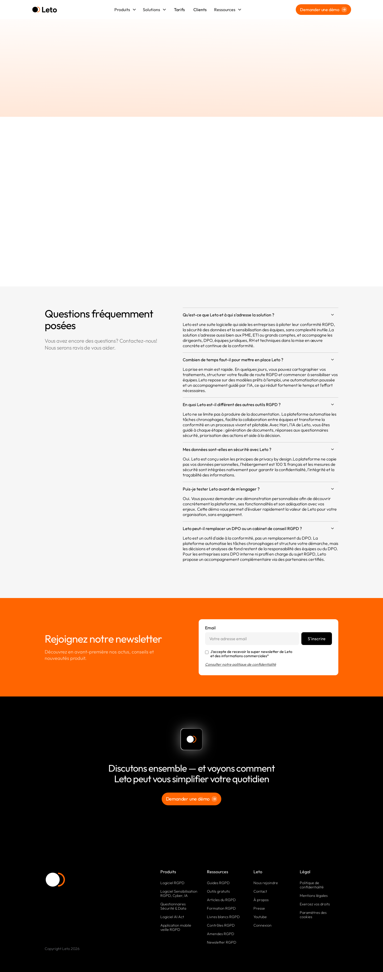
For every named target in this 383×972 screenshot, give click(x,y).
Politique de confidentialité (312, 884)
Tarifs (179, 9)
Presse (259, 908)
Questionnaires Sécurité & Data (173, 906)
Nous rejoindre (265, 882)
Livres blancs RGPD (223, 916)
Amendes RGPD (220, 933)
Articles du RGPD (221, 899)
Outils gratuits (218, 891)
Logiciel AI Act (172, 916)
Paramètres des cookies (313, 914)
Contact (260, 891)
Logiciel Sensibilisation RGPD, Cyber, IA (178, 893)
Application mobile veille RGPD (175, 927)
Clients (200, 9)
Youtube (260, 916)
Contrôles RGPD (221, 925)
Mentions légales (314, 895)
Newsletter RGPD (221, 942)
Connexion (262, 925)
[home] (44, 9)
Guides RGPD (218, 882)
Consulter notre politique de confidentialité (240, 664)
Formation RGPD (221, 908)
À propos (261, 899)
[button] (125, 9)
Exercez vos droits (315, 904)
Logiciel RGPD (172, 882)
